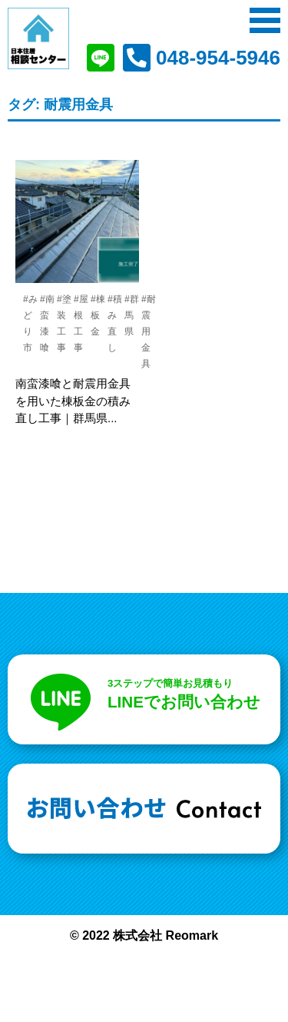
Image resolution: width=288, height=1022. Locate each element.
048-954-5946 (218, 57)
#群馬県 (131, 315)
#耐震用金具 (148, 331)
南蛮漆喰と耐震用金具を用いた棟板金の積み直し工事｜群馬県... (73, 400)
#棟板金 (98, 315)
